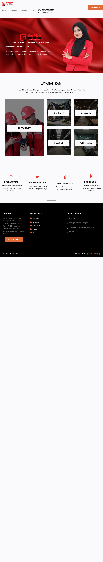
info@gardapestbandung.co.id (79, 223)
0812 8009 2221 (48, 10)
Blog (34, 232)
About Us (36, 219)
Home (35, 229)
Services (36, 222)
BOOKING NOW (95, 7)
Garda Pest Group (94, 254)
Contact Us (37, 225)
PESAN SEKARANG (14, 239)
